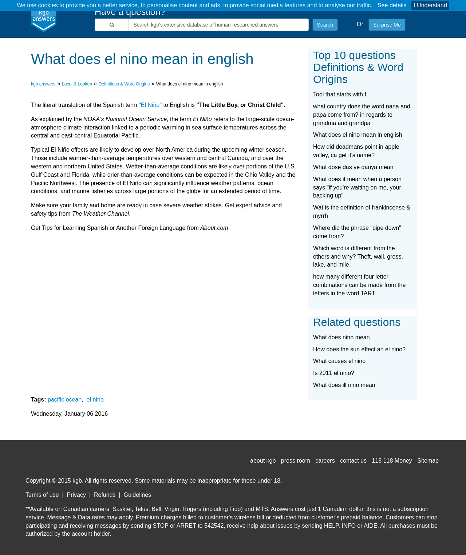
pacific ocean (65, 399)
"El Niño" (150, 105)
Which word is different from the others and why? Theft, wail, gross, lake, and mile (358, 256)
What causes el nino (339, 361)
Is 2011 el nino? (333, 373)
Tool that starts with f (339, 94)
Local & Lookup (77, 84)
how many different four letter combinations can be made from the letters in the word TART (359, 284)
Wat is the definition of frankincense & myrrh (361, 211)
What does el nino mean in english (357, 135)
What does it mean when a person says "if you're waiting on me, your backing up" (357, 187)
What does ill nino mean (344, 385)
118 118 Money (392, 461)
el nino (95, 399)
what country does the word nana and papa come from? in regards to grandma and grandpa (361, 114)
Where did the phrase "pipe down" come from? (357, 232)
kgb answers (43, 84)
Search (325, 25)
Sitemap (428, 461)
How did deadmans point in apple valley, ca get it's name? (356, 151)
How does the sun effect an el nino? (359, 349)
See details (392, 5)
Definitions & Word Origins (124, 84)
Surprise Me (386, 25)
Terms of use (42, 495)
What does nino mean (341, 337)
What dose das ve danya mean (353, 167)
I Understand (430, 5)
